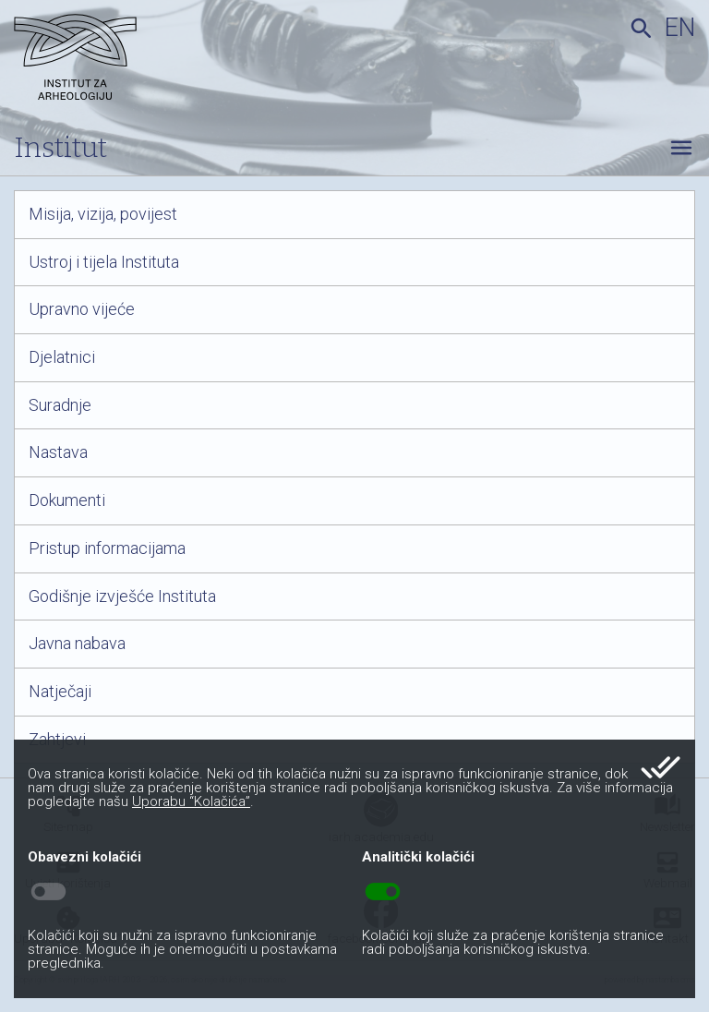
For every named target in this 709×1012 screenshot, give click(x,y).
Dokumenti (67, 500)
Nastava (58, 452)
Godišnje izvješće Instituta (122, 596)
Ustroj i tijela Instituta (104, 262)
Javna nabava (77, 643)
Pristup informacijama (107, 548)
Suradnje (60, 405)
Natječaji (60, 691)
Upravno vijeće (82, 309)
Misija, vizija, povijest (103, 214)
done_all (660, 767)
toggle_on (382, 892)
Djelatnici (62, 357)
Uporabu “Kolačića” (191, 801)
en (680, 27)
